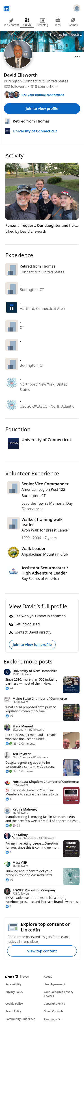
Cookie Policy (14, 1004)
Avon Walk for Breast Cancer (45, 530)
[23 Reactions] (11, 744)
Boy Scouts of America (40, 578)
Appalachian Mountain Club (45, 554)
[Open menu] (77, 56)
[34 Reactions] (11, 771)
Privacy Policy (14, 992)
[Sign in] (76, 8)
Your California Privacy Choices (58, 994)
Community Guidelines (20, 1019)
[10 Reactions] (9, 716)
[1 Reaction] (8, 852)
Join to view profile (42, 108)
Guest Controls (53, 1011)
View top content (42, 951)
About (48, 977)
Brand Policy (13, 1011)
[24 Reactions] (9, 688)
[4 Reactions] (8, 799)
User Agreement (54, 984)
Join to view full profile (32, 644)
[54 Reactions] (12, 826)
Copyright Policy (54, 1004)
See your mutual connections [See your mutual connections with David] (43, 95)
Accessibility (13, 984)
